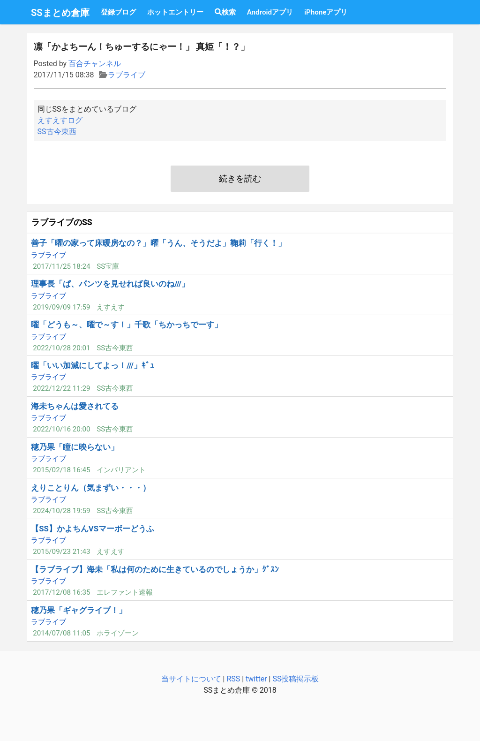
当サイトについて (191, 678)
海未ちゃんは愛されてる (75, 406)
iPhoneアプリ (325, 12)
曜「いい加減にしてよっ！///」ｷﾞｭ (92, 365)
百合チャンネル (94, 63)
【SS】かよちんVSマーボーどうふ (92, 528)
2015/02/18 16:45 (61, 470)
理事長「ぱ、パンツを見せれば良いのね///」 (110, 283)
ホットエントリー (175, 12)
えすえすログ (60, 120)
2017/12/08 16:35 (61, 592)
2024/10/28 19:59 (61, 511)
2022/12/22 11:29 (61, 388)
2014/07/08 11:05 (61, 633)
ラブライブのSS (61, 222)
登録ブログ (118, 12)
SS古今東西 (57, 131)
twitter (256, 678)
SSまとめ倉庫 (60, 12)
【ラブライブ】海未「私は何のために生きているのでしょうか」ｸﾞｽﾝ (155, 569)
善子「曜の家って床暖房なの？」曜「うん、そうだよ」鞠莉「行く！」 (158, 243)
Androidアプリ (270, 12)
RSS (233, 678)
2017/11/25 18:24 (61, 266)
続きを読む (240, 178)
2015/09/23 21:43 (61, 551)
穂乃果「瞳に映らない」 (75, 447)
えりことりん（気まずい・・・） (90, 487)
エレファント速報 (125, 592)
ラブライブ (126, 74)
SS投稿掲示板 (295, 678)
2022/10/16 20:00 (61, 429)
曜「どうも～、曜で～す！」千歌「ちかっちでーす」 (126, 324)
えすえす (111, 307)
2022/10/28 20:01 (61, 348)
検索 (225, 12)
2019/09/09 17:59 (61, 307)
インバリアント (121, 470)
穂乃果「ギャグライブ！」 (79, 610)
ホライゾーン (118, 633)
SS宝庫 (108, 266)
